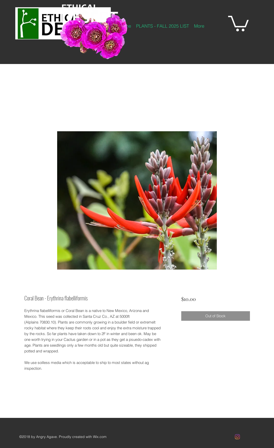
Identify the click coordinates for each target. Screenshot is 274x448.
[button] (238, 22)
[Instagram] (237, 436)
